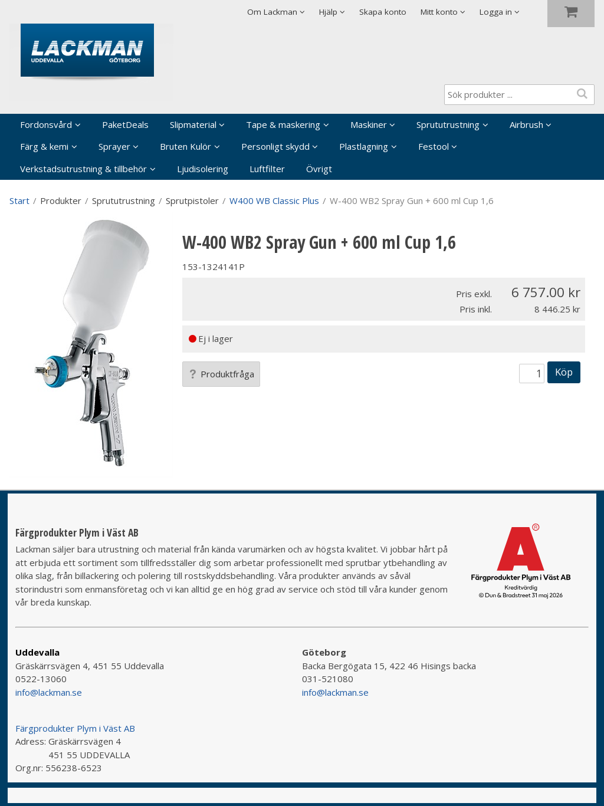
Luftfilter (267, 169)
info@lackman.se (48, 692)
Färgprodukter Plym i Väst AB (75, 728)
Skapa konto (382, 11)
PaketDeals (125, 124)
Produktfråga (221, 374)
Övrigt (319, 169)
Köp (564, 372)
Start (19, 200)
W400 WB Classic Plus (274, 200)
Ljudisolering (202, 169)
